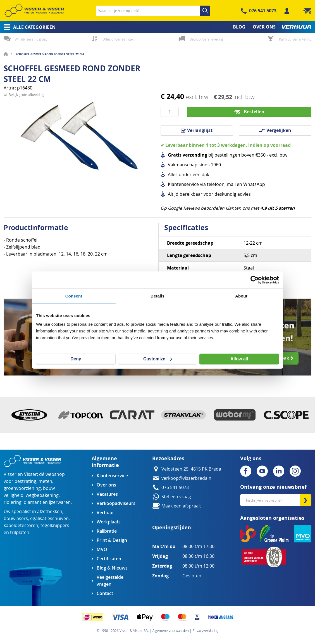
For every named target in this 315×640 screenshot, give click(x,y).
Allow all (239, 358)
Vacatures (107, 494)
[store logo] (34, 11)
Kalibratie (107, 531)
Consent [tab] (73, 295)
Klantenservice (112, 476)
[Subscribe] (305, 500)
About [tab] (241, 295)
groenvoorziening (22, 488)
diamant (32, 502)
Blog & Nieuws (112, 568)
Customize (157, 358)
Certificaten (109, 559)
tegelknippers (54, 525)
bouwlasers (16, 518)
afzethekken (49, 511)
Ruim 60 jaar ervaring (295, 39)
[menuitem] (28, 27)
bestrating (25, 481)
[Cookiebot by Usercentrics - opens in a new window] (254, 279)
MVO (102, 549)
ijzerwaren (60, 502)
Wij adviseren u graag (31, 39)
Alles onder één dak (118, 39)
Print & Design (112, 540)
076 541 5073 (262, 11)
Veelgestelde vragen (110, 580)
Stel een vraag (176, 497)
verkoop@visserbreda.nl (187, 478)
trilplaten (19, 532)
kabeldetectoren (21, 525)
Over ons (106, 485)
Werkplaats (109, 522)
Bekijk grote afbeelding (26, 190)
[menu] (157, 27)
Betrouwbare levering (206, 39)
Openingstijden (171, 527)
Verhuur (105, 513)
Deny (75, 358)
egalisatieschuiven (49, 518)
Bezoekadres (168, 458)
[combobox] (153, 11)
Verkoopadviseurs (116, 503)
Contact (105, 593)
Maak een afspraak (181, 506)
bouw (48, 488)
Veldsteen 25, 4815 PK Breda (191, 469)
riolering (13, 502)
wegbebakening (42, 495)
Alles (173, 175)
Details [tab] (157, 295)
